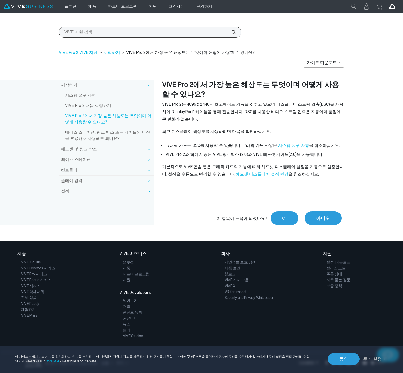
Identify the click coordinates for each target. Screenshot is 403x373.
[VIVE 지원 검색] (231, 32)
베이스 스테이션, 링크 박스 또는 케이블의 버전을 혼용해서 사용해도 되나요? (107, 135)
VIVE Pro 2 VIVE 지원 (78, 52)
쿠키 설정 (372, 358)
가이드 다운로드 (322, 62)
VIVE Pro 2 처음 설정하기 (88, 105)
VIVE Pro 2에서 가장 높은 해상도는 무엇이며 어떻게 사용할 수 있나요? (108, 118)
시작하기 (112, 52)
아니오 (323, 218)
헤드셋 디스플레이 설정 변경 (262, 174)
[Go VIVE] (392, 6)
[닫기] (353, 6)
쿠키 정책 (52, 361)
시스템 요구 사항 (80, 95)
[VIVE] (28, 6)
